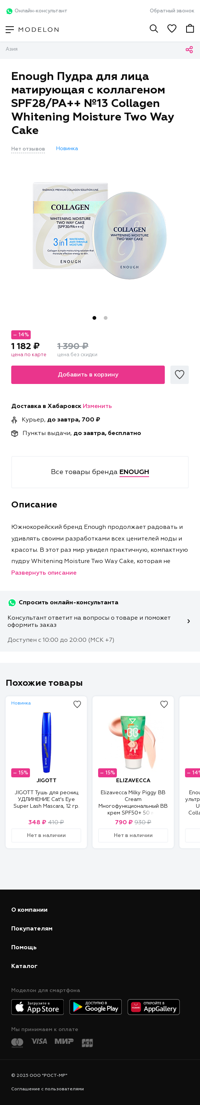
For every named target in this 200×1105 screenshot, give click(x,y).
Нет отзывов (28, 149)
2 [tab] (105, 318)
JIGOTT (46, 780)
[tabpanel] (100, 231)
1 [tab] (94, 318)
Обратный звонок (172, 11)
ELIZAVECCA (133, 780)
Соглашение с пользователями (47, 1089)
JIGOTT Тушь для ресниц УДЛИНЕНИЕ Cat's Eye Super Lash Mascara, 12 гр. (46, 799)
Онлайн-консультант (36, 11)
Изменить (97, 406)
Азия (12, 49)
